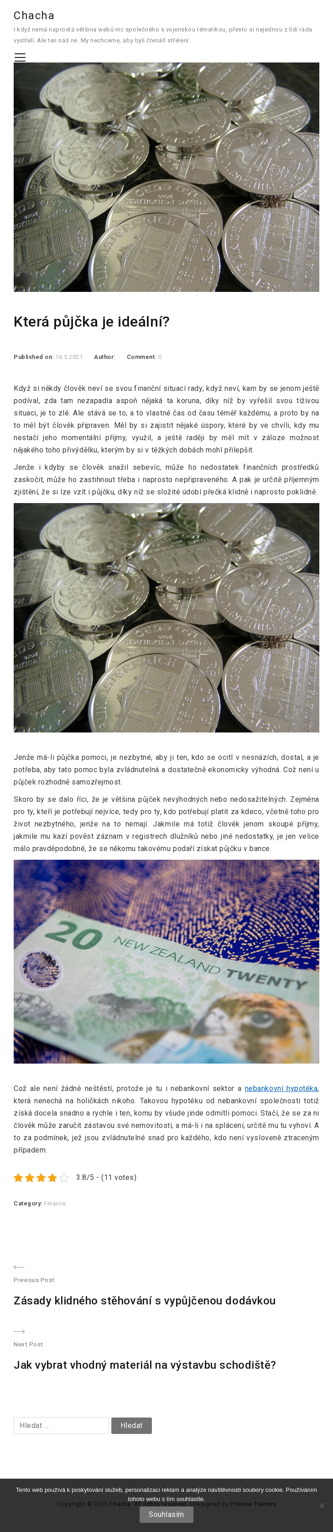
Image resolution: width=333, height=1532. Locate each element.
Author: (104, 356)
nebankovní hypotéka (281, 1088)
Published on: (34, 356)
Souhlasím (166, 1514)
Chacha (34, 15)
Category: (29, 1203)
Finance (55, 1203)
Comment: (142, 356)
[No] (321, 1505)
